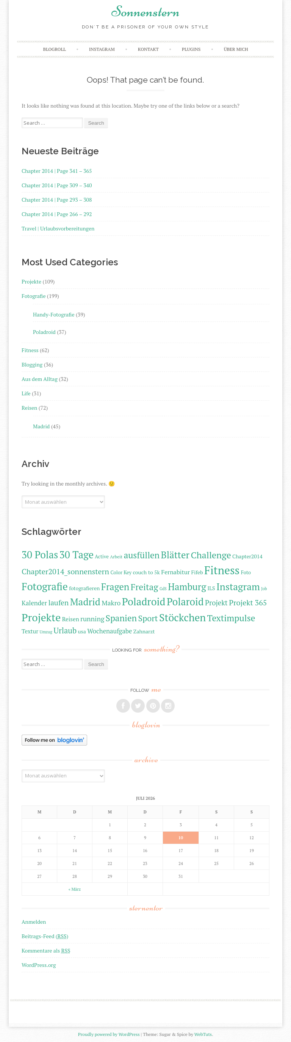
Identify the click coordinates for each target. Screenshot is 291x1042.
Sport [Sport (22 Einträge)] (148, 618)
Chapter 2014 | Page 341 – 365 (57, 170)
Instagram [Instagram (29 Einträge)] (238, 586)
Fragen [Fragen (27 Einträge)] (115, 587)
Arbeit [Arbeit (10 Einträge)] (116, 556)
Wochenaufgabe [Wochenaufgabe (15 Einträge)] (109, 631)
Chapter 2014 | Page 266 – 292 (57, 214)
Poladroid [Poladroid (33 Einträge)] (144, 601)
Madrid (41, 426)
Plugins (191, 49)
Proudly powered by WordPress (109, 1034)
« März (75, 889)
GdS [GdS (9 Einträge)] (163, 588)
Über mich (236, 49)
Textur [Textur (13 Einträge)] (30, 631)
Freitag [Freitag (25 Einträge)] (144, 587)
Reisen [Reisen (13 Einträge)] (70, 619)
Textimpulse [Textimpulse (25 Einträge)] (231, 618)
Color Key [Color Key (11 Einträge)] (120, 572)
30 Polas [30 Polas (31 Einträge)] (40, 554)
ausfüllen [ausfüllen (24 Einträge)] (142, 555)
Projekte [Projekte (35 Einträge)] (41, 617)
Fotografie (33, 295)
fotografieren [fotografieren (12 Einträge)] (84, 588)
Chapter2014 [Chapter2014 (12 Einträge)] (247, 556)
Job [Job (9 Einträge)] (264, 588)
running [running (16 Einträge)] (92, 618)
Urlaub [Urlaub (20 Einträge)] (65, 630)
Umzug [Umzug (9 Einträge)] (46, 632)
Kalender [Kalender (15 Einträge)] (34, 603)
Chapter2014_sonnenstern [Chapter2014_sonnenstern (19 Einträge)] (65, 571)
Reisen (29, 407)
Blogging (32, 364)
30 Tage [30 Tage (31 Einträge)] (76, 554)
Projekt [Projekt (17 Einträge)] (216, 602)
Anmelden (34, 921)
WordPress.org (39, 964)
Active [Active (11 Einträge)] (101, 556)
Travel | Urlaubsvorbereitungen (58, 228)
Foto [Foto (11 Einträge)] (246, 572)
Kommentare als (46, 950)
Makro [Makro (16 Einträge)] (111, 603)
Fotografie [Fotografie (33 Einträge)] (45, 586)
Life (26, 393)
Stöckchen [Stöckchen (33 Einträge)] (182, 617)
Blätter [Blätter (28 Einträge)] (175, 554)
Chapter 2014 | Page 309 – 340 (57, 185)
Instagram (102, 49)
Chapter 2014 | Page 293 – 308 (57, 199)
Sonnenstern (145, 11)
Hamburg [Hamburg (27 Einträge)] (187, 587)
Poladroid (44, 331)
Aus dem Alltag (40, 378)
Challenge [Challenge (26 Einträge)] (211, 555)
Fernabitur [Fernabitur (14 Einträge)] (175, 572)
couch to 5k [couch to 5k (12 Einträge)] (146, 572)
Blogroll (54, 49)
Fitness (30, 350)
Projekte (31, 281)
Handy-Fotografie (54, 314)
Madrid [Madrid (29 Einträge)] (85, 601)
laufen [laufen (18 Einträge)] (58, 602)
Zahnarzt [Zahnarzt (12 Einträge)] (144, 631)
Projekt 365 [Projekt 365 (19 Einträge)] (248, 602)
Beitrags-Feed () (45, 936)
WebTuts (203, 1034)
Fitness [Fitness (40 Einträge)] (221, 570)
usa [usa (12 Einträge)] (82, 631)
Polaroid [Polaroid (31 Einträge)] (185, 601)
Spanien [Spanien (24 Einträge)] (121, 618)
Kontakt (148, 49)
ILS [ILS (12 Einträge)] (211, 588)
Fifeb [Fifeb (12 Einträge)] (197, 572)
